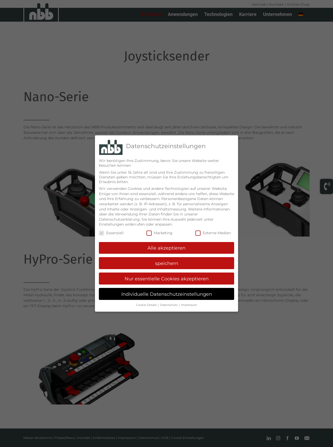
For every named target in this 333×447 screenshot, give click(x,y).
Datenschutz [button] (169, 303)
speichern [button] (166, 261)
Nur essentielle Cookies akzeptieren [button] (167, 277)
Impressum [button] (189, 303)
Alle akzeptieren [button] (166, 246)
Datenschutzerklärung (119, 217)
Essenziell (111, 231)
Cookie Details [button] (146, 303)
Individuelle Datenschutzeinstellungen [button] (166, 292)
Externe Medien (213, 231)
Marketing (159, 231)
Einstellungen (111, 222)
